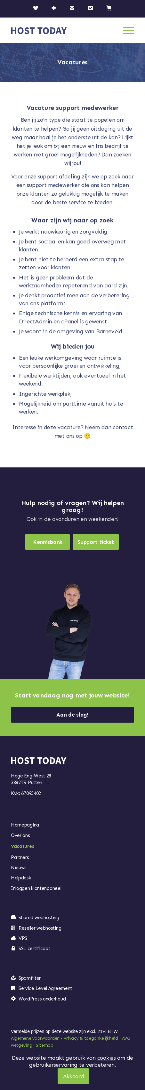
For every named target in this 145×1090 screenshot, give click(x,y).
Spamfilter (30, 978)
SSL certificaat (34, 948)
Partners (20, 857)
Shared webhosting (39, 917)
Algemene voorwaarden (35, 1038)
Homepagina (25, 825)
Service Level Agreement (45, 988)
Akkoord (73, 1076)
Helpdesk (21, 878)
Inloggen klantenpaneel (36, 888)
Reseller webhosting (40, 928)
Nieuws (19, 867)
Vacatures (22, 846)
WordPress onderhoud (42, 999)
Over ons (20, 835)
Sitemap (44, 1045)
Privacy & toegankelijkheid (90, 1038)
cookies (106, 1058)
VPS (23, 938)
